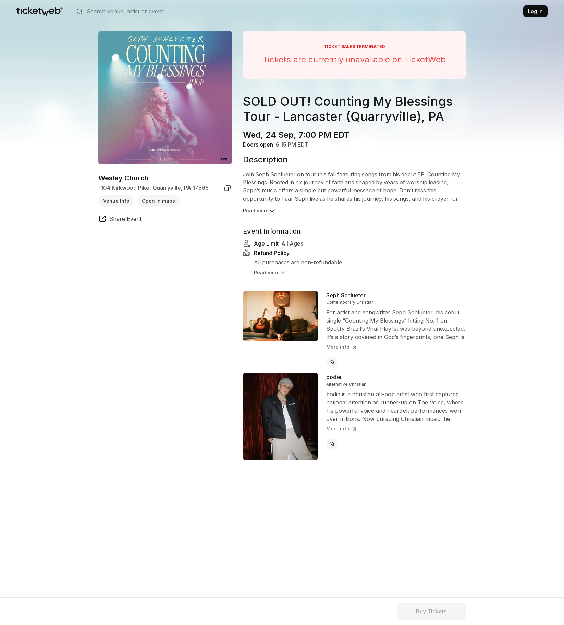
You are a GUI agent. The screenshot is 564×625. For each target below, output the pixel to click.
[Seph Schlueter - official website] (331, 352)
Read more (259, 211)
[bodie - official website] (331, 434)
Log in (535, 11)
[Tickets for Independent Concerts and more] (39, 11)
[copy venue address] (227, 188)
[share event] (120, 220)
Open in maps (158, 201)
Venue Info (116, 201)
